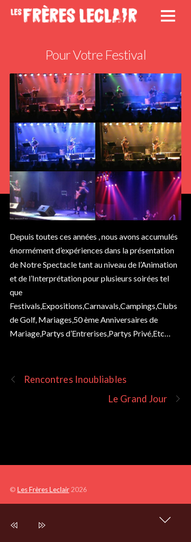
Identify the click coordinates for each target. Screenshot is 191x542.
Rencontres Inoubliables (68, 379)
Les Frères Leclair (43, 489)
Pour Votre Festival (95, 54)
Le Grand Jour (144, 399)
